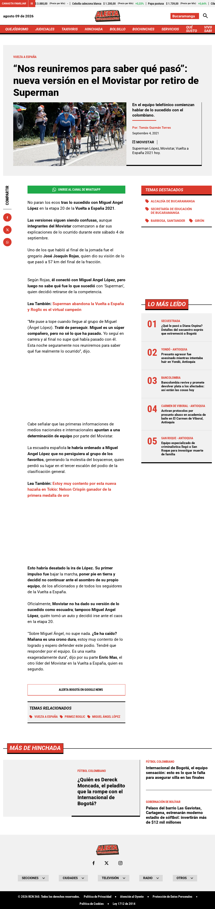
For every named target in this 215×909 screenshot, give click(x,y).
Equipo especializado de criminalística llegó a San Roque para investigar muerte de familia (182, 448)
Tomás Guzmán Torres (155, 128)
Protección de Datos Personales (172, 896)
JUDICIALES (44, 29)
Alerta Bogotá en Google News (76, 689)
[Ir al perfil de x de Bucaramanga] (107, 863)
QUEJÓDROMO (16, 29)
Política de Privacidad (97, 896)
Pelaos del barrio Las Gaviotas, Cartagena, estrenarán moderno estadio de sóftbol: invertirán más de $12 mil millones (176, 814)
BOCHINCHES (143, 29)
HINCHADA (94, 29)
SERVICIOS (170, 29)
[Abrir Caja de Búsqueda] (205, 16)
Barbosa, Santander (168, 221)
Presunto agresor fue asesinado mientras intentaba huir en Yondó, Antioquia (182, 358)
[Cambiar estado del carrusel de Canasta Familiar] (31, 3)
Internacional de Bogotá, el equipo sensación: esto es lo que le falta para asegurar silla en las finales (177, 772)
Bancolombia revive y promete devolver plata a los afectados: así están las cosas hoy (182, 386)
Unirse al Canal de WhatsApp (76, 190)
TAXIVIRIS (70, 29)
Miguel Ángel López (104, 716)
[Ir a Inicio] (107, 16)
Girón (199, 221)
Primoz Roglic (72, 716)
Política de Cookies (92, 903)
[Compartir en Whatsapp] (7, 242)
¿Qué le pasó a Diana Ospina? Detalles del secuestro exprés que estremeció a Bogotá (182, 329)
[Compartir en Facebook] (7, 217)
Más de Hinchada (35, 747)
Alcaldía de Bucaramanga (173, 201)
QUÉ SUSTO (191, 29)
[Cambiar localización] (184, 16)
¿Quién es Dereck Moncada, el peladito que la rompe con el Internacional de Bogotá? (101, 791)
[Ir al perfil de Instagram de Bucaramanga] (120, 863)
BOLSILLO (117, 29)
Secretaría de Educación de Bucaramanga (171, 211)
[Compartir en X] (7, 230)
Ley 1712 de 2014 (124, 903)
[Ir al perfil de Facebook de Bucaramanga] (93, 863)
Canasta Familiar (14, 3)
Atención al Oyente (132, 896)
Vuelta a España (43, 716)
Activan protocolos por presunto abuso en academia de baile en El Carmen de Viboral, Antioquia (183, 416)
